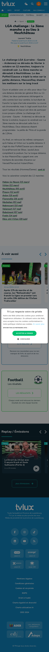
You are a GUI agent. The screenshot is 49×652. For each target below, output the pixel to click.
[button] (24, 328)
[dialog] (24, 325)
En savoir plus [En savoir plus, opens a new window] (38, 324)
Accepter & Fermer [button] (24, 333)
